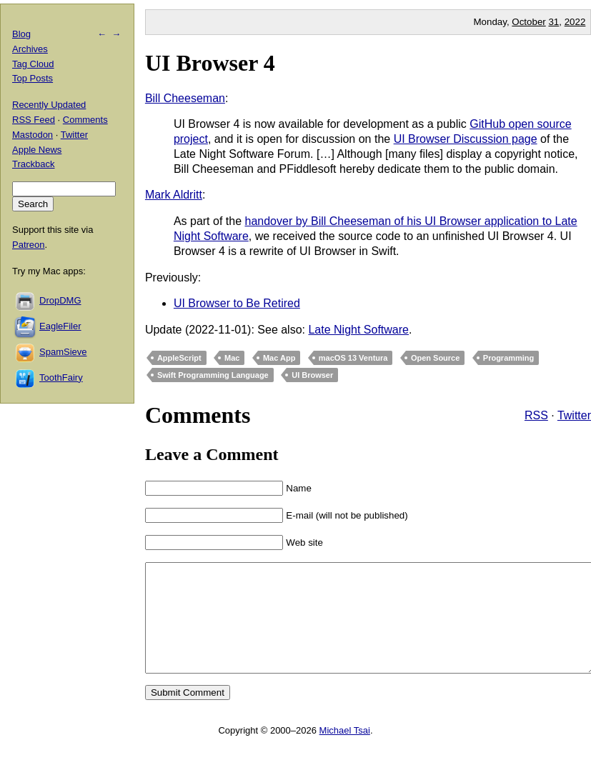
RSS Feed (33, 119)
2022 (575, 21)
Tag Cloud (33, 64)
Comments (85, 119)
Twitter (574, 415)
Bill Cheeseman (185, 98)
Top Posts (32, 78)
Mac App (279, 358)
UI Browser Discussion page (465, 139)
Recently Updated (49, 104)
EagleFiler (60, 326)
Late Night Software (358, 330)
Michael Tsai (344, 751)
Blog (21, 34)
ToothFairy (61, 377)
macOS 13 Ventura (353, 358)
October (528, 21)
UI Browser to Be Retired (237, 303)
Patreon (28, 244)
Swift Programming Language (213, 375)
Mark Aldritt (173, 195)
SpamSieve (62, 351)
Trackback (33, 164)
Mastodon (32, 134)
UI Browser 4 (210, 63)
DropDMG (60, 300)
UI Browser (312, 375)
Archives (30, 49)
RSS (536, 415)
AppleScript (179, 358)
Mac (231, 358)
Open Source (435, 358)
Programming (509, 358)
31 (553, 21)
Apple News (36, 149)
